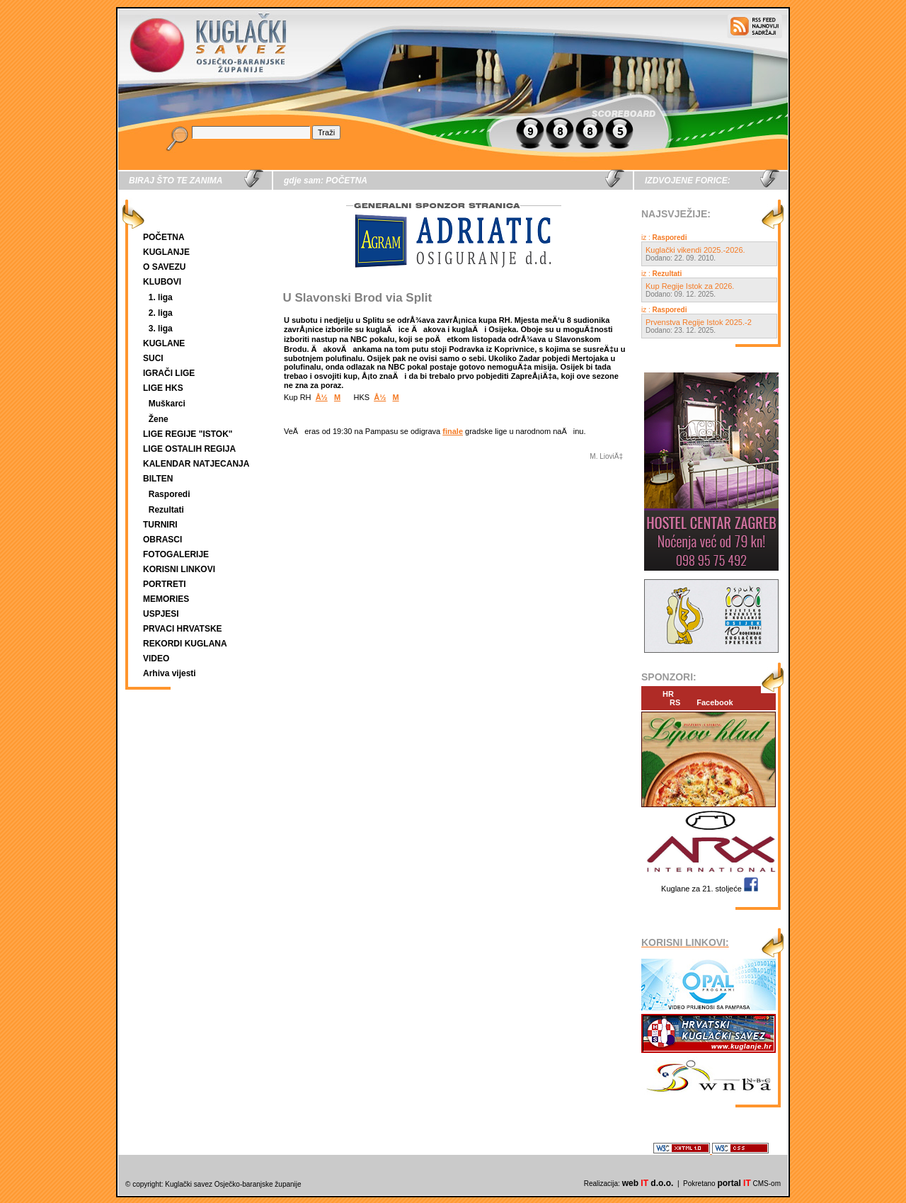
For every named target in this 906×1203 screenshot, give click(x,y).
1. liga (161, 297)
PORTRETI (164, 584)
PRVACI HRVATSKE (182, 629)
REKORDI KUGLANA (185, 644)
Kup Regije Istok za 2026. (690, 286)
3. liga (161, 328)
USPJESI (161, 614)
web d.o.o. (648, 1183)
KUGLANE (164, 343)
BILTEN (158, 479)
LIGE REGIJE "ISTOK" (188, 434)
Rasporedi (169, 494)
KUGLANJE (166, 252)
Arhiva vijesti (169, 673)
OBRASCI (162, 540)
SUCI (153, 358)
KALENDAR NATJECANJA (196, 464)
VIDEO (156, 658)
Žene (158, 419)
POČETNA (164, 237)
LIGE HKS (163, 388)
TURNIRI (160, 525)
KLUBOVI (162, 282)
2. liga (161, 313)
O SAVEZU (164, 267)
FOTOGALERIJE (176, 554)
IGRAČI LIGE (169, 373)
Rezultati (166, 510)
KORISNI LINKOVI (179, 569)
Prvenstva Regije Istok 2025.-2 (699, 322)
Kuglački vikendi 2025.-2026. (695, 250)
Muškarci (167, 404)
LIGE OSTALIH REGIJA (189, 449)
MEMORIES (166, 599)
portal (733, 1183)
